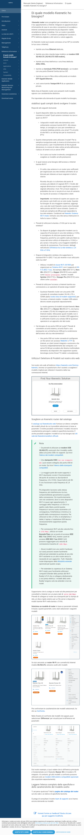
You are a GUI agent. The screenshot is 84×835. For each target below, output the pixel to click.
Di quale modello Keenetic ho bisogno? (10, 56)
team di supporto (61, 799)
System (11, 72)
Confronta (41, 711)
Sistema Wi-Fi (57, 267)
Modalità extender (65, 561)
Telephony (10, 47)
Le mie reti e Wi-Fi (10, 34)
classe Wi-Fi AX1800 (63, 265)
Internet (10, 30)
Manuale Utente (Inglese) (33, 3)
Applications (11, 66)
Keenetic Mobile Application (10, 80)
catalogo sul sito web (44, 424)
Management (10, 43)
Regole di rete (10, 38)
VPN (11, 69)
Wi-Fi (11, 63)
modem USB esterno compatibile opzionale (61, 777)
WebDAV (63, 341)
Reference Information (10, 51)
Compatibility (11, 75)
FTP (70, 341)
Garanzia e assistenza (10, 94)
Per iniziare (5, 17)
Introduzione (10, 21)
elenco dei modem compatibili (51, 455)
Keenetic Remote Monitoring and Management (10, 87)
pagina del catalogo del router (66, 791)
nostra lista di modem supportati (63, 297)
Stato (10, 25)
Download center (7, 98)
